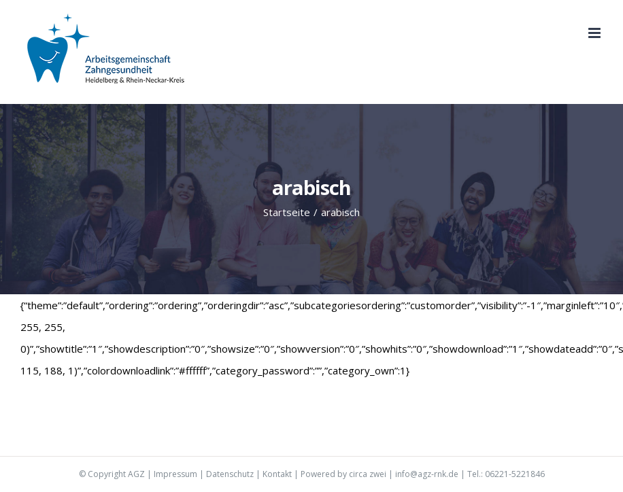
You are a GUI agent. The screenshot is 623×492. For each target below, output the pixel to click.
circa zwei (367, 474)
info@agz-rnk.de (426, 474)
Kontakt (277, 474)
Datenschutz (230, 474)
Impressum (175, 474)
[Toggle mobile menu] (595, 33)
